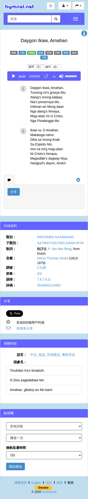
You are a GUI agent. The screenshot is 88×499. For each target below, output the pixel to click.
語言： (22, 355)
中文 (33, 355)
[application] (44, 76)
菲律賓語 (53, 355)
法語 (49, 482)
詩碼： (11, 285)
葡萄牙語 (68, 355)
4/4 (39, 273)
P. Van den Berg (59, 249)
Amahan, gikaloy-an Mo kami (31, 390)
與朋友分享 (24, 328)
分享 (13, 192)
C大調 (41, 268)
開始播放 (15, 466)
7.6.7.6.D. (44, 279)
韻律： (11, 279)
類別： (11, 237)
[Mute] (61, 76)
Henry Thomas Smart (52, 258)
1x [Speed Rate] (54, 76)
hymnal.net (49, 492)
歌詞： (11, 249)
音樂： (11, 258)
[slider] (34, 76)
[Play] (13, 76)
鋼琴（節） (52, 66)
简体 (60, 482)
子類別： (12, 243)
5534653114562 (49, 285)
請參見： (20, 362)
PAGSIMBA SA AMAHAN (55, 237)
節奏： (11, 273)
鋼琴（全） (36, 66)
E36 (40, 52)
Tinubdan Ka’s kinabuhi (27, 370)
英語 (41, 355)
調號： (11, 268)
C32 (22, 52)
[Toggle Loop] (46, 76)
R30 (66, 52)
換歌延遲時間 (16, 448)
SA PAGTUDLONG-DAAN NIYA (60, 243)
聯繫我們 (21, 482)
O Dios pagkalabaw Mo (27, 380)
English (36, 482)
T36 (44, 57)
